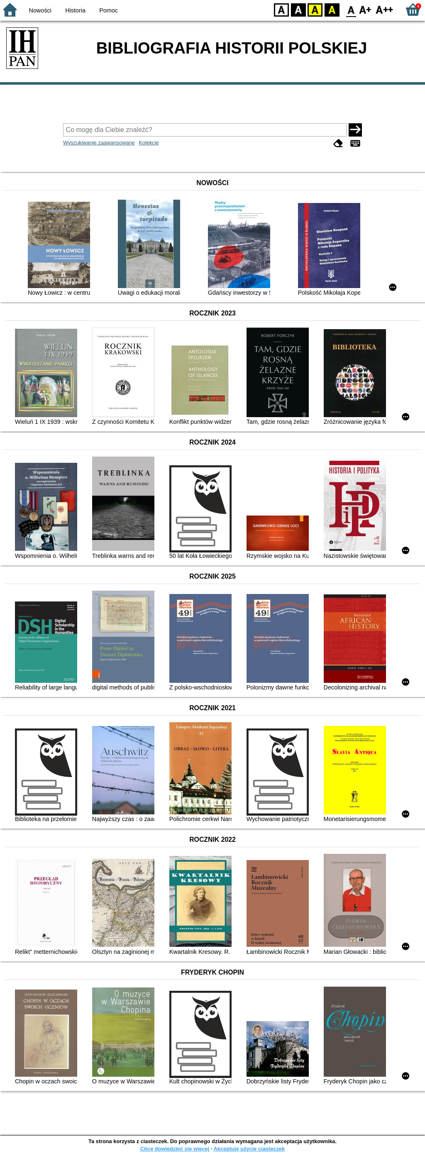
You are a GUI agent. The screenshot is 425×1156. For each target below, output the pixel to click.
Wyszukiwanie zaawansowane (99, 142)
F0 (351, 9)
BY (331, 9)
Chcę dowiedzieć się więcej (174, 1149)
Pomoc (108, 10)
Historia (75, 10)
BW (298, 9)
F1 (365, 9)
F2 (384, 9)
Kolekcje (149, 142)
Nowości (40, 10)
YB (314, 9)
